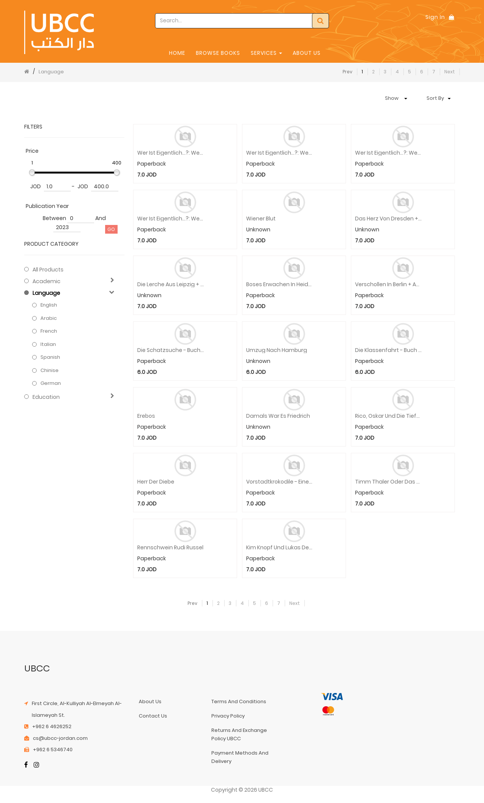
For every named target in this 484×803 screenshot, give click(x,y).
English (48, 305)
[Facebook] (26, 765)
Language (51, 71)
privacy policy (228, 715)
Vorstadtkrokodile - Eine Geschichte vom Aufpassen (279, 482)
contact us (153, 715)
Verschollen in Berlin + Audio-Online (388, 284)
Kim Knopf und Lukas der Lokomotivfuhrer (279, 547)
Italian (48, 344)
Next (449, 71)
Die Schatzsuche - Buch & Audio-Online (170, 350)
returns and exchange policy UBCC (239, 734)
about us (150, 701)
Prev (347, 71)
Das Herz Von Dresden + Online (388, 219)
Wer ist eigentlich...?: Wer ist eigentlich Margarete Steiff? (279, 153)
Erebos (146, 416)
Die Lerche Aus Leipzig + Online (170, 284)
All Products (48, 269)
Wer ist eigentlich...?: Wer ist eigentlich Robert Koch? (170, 219)
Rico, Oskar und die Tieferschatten (388, 416)
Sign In (435, 17)
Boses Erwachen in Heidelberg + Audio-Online (279, 284)
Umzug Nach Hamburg (276, 350)
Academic (46, 281)
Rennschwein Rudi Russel (170, 547)
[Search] (320, 20)
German (50, 383)
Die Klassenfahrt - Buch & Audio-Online (388, 350)
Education (46, 397)
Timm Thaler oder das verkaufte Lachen (388, 482)
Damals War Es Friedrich (278, 416)
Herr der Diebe (155, 482)
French (48, 331)
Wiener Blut (261, 219)
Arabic (48, 318)
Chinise (49, 370)
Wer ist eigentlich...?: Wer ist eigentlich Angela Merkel (388, 153)
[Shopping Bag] (451, 17)
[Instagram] (36, 765)
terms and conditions (238, 701)
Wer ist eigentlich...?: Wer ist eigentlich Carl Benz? (170, 153)
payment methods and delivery (239, 757)
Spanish (50, 357)
